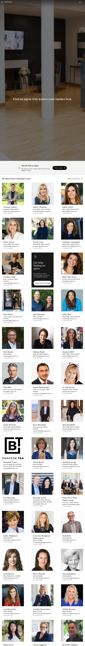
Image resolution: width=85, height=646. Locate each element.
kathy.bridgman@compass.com (12, 536)
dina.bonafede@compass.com (70, 427)
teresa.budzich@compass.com (70, 573)
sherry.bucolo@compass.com (41, 573)
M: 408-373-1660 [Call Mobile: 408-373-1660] (67, 465)
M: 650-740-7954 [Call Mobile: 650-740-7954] (37, 248)
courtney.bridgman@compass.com (42, 538)
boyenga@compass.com (40, 500)
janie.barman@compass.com (41, 318)
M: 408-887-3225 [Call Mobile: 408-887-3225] (67, 320)
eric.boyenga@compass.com (11, 498)
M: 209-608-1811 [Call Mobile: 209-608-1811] (66, 610)
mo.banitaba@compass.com (11, 283)
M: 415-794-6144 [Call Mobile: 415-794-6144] (7, 213)
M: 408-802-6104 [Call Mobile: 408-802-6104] (37, 213)
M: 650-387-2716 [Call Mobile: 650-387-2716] (8, 610)
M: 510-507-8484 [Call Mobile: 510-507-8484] (67, 392)
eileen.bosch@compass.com (41, 463)
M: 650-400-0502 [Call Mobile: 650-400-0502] (8, 357)
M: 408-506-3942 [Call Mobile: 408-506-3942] (8, 500)
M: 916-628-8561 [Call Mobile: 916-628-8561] (37, 357)
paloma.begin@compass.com (41, 355)
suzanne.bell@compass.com (70, 355)
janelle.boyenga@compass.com (71, 463)
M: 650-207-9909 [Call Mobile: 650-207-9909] (38, 575)
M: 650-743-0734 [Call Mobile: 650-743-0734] (8, 322)
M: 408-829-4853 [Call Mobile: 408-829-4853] (8, 392)
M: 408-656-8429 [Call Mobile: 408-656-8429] (38, 430)
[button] (2, 2)
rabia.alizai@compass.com (69, 211)
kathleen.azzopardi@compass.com (72, 246)
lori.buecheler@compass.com (11, 608)
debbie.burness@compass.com (71, 608)
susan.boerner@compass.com (11, 427)
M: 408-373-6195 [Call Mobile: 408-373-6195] (37, 394)
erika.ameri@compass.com (11, 246)
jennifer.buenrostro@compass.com (42, 608)
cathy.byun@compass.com (10, 643)
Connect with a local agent (43, 283)
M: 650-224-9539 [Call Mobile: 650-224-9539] (37, 610)
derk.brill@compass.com (69, 536)
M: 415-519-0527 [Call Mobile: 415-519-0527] (37, 540)
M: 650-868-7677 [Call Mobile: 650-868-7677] (8, 538)
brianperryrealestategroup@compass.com (72, 501)
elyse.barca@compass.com (11, 320)
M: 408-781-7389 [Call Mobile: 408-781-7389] (8, 575)
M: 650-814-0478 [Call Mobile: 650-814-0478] (67, 538)
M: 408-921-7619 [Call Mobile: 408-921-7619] (7, 428)
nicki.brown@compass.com (11, 573)
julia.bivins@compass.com (69, 390)
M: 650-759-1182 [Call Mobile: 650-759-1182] (37, 320)
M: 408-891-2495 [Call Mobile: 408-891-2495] (67, 428)
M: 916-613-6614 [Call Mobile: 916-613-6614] (66, 503)
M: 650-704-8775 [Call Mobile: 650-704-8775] (67, 575)
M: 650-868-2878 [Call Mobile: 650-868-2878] (67, 248)
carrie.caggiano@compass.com (42, 643)
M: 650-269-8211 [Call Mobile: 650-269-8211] (7, 248)
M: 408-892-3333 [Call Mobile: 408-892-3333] (38, 465)
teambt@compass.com (68, 281)
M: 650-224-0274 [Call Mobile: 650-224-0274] (67, 357)
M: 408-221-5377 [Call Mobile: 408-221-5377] (8, 285)
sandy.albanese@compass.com (42, 211)
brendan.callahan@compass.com (71, 643)
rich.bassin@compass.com (10, 355)
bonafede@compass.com (10, 465)
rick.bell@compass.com (9, 390)
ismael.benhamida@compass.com (42, 392)
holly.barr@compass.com (69, 318)
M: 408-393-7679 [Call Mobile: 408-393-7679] (67, 213)
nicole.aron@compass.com (40, 246)
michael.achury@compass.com (12, 211)
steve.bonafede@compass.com (41, 428)
